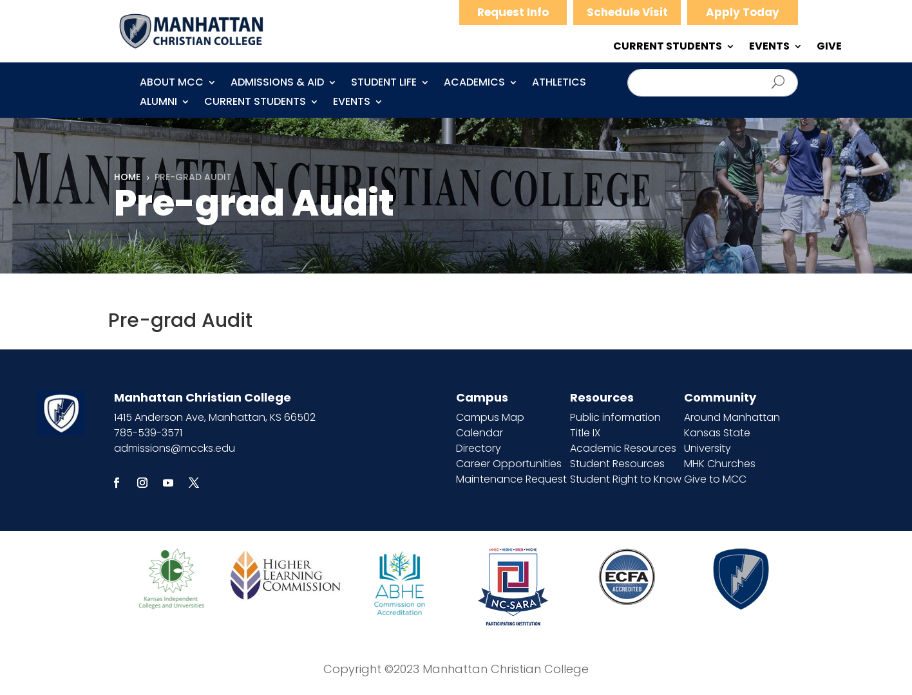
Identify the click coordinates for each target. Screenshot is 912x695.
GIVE (829, 47)
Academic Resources (623, 448)
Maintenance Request (511, 479)
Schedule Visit (627, 12)
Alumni (158, 103)
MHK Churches (719, 463)
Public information (615, 417)
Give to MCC (715, 479)
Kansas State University (717, 440)
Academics (474, 83)
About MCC (172, 83)
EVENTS (769, 47)
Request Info (513, 12)
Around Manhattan (732, 417)
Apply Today (742, 12)
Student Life (384, 83)
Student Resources (617, 463)
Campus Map (490, 417)
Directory (478, 448)
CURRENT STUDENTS (667, 47)
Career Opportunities (509, 463)
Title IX (585, 432)
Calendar (479, 432)
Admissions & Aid (277, 83)
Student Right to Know (625, 479)
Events (351, 103)
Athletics (559, 83)
